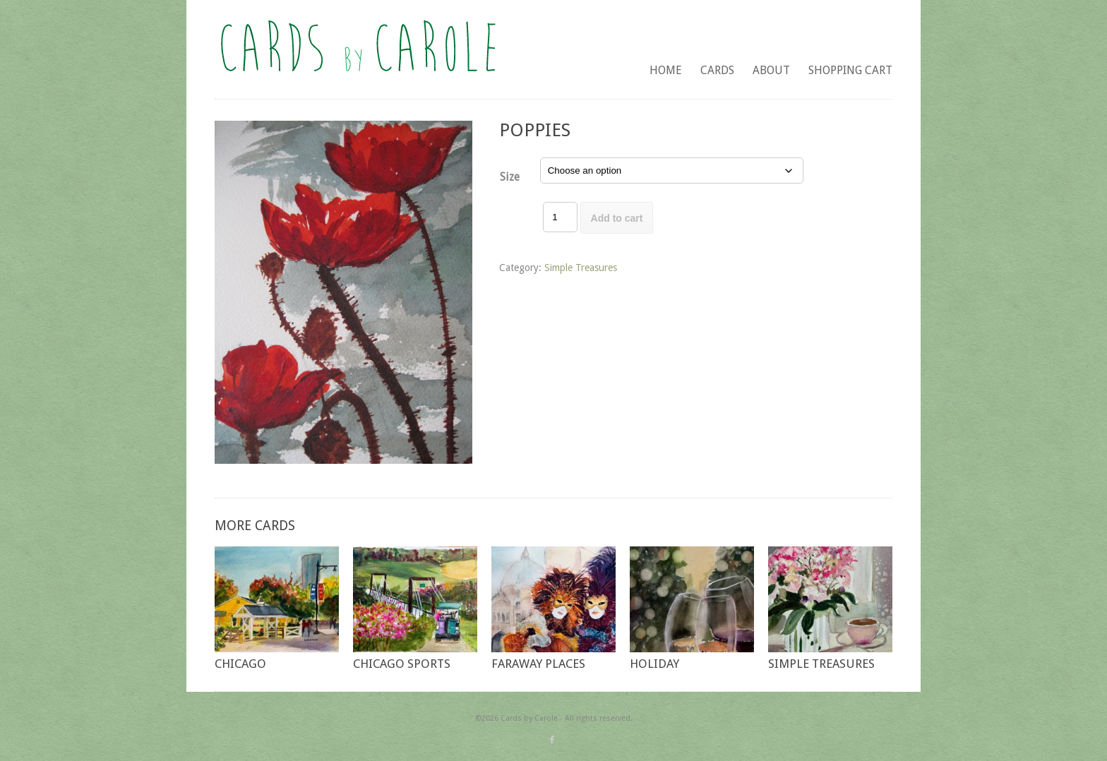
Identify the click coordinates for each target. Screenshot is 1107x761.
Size (510, 177)
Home (666, 70)
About (771, 70)
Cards (717, 70)
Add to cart (617, 218)
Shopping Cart (850, 70)
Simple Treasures (580, 267)
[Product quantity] (560, 217)
